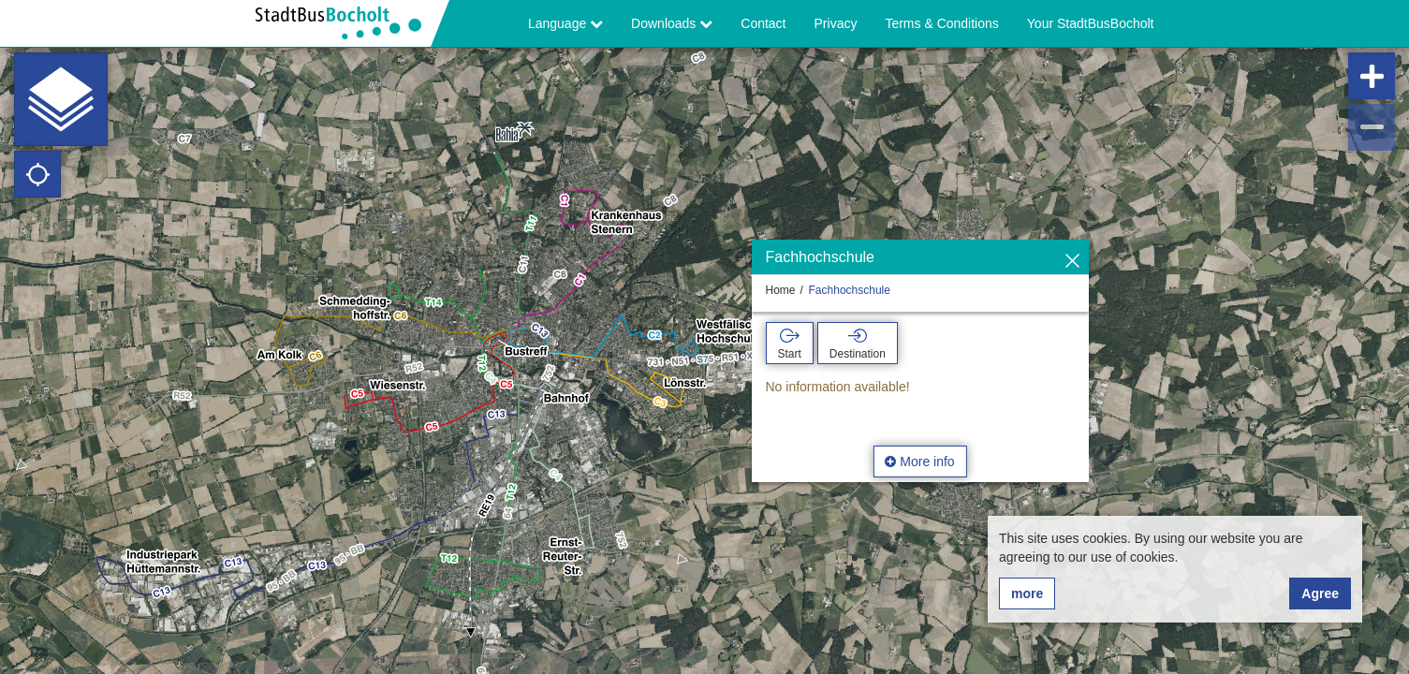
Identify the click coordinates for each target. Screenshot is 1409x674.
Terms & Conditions (941, 23)
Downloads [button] (671, 23)
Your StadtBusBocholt (1090, 23)
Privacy (836, 23)
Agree (1320, 593)
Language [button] (565, 23)
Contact (763, 23)
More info (919, 461)
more (1027, 593)
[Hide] (1072, 262)
